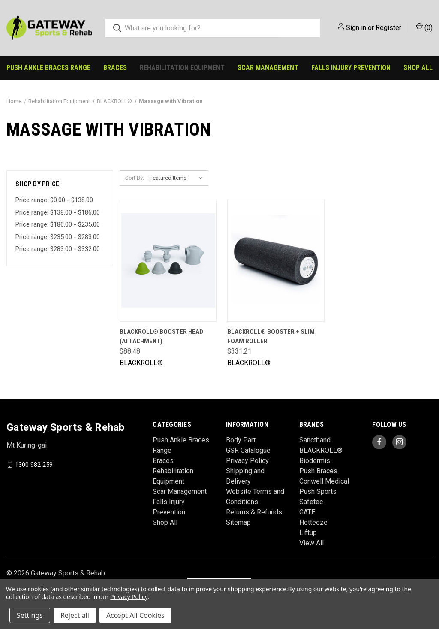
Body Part (241, 440)
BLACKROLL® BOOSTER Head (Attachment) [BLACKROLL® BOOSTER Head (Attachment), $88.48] (161, 336)
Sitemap (238, 522)
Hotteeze (313, 522)
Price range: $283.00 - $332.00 (57, 249)
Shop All (418, 68)
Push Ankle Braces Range (48, 68)
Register (388, 28)
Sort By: (134, 178)
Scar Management (268, 68)
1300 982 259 (34, 464)
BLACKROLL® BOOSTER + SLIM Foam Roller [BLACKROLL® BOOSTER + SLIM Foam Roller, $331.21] (271, 336)
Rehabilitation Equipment (182, 68)
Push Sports (318, 491)
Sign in (356, 28)
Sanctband (315, 440)
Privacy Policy (247, 461)
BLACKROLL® (321, 450)
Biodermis (314, 461)
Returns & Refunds (254, 512)
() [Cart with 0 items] (424, 27)
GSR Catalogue (248, 450)
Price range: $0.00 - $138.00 (54, 200)
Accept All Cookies (135, 615)
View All (311, 543)
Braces (115, 68)
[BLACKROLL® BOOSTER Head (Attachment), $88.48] (168, 260)
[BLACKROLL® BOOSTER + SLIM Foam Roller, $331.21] (276, 260)
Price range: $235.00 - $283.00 (57, 237)
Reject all (74, 615)
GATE (307, 512)
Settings (30, 615)
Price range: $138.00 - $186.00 (57, 212)
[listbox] (178, 178)
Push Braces (318, 471)
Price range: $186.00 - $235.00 (57, 224)
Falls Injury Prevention (351, 68)
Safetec (311, 502)
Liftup (308, 533)
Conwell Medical (324, 481)
